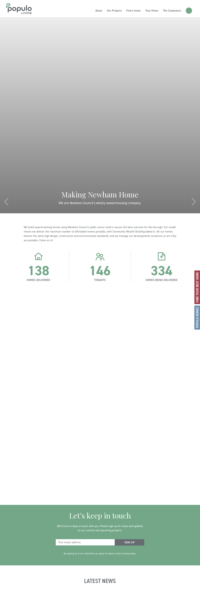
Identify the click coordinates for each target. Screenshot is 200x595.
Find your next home (197, 287)
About (98, 10)
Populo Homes (197, 317)
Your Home (151, 10)
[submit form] (129, 542)
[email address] (85, 542)
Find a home (133, 10)
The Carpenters (172, 10)
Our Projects (114, 10)
